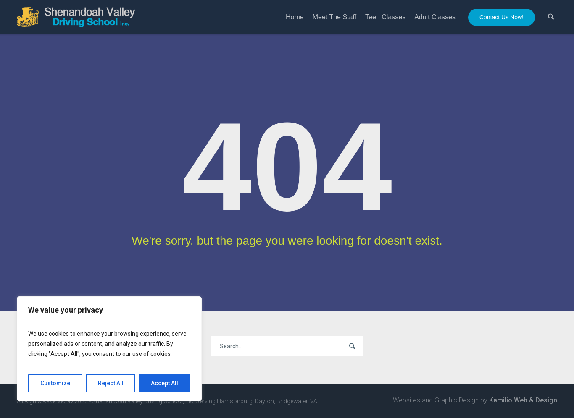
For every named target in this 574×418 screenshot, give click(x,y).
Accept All (164, 383)
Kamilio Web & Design (523, 400)
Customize (55, 383)
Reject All (111, 383)
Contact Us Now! (501, 17)
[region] (109, 348)
